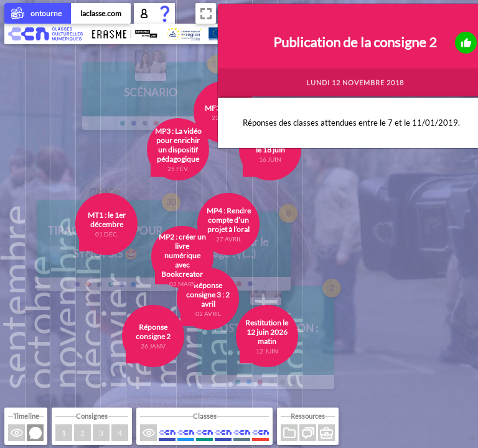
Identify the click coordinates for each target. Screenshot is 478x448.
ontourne (38, 14)
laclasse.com (100, 13)
